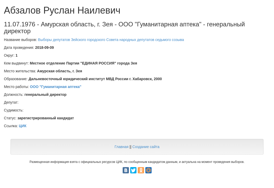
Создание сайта (145, 147)
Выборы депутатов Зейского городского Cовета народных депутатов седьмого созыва (111, 40)
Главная (121, 147)
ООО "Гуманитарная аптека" (55, 87)
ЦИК (22, 126)
